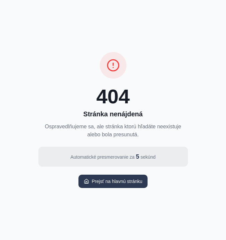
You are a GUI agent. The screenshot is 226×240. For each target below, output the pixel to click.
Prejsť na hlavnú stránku (113, 181)
